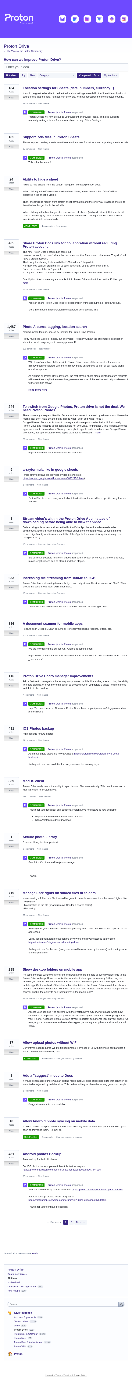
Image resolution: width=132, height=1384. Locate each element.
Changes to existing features (51, 544)
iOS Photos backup (38, 728)
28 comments (29, 635)
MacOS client (33, 781)
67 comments (29, 915)
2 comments (28, 485)
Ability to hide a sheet (40, 179)
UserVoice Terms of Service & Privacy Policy (66, 1375)
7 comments (28, 695)
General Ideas (21, 1321)
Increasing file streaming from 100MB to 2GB (59, 578)
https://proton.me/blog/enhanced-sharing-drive (53, 942)
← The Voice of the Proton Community (23, 51)
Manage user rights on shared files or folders (59, 893)
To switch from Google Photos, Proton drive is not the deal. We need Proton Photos (74, 408)
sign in (35, 1253)
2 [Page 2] (71, 1222)
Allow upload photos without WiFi (50, 1043)
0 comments (28, 849)
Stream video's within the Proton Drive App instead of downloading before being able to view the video (66, 520)
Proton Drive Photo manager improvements (58, 676)
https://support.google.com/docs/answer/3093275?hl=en (53, 478)
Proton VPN (20, 1346)
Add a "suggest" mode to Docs (48, 1075)
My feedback (110, 75)
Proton (18, 1353)
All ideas (12, 1278)
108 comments (29, 349)
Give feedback (23, 1312)
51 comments (29, 740)
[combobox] (63, 1304)
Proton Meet (20, 1338)
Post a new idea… (17, 1274)
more (25, 283)
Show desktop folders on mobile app (52, 969)
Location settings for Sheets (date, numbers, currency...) (68, 88)
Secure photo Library (40, 837)
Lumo (17, 1325)
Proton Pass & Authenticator (28, 1342)
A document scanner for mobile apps (53, 624)
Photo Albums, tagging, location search (55, 327)
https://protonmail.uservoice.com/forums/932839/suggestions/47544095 (62, 1169)
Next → (80, 1222)
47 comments (29, 103)
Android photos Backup (42, 1154)
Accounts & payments (25, 1317)
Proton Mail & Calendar (26, 1334)
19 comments (29, 593)
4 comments (47, 226)
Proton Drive (21, 1329)
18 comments (29, 289)
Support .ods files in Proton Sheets (51, 137)
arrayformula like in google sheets (50, 469)
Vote (11, 98)
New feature (43, 103)
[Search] (121, 1304)
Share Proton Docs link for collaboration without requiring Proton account (70, 245)
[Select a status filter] (89, 75)
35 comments (29, 1176)
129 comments (29, 796)
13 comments (29, 544)
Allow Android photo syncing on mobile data (59, 1121)
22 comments (29, 149)
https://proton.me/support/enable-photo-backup (97, 1189)
